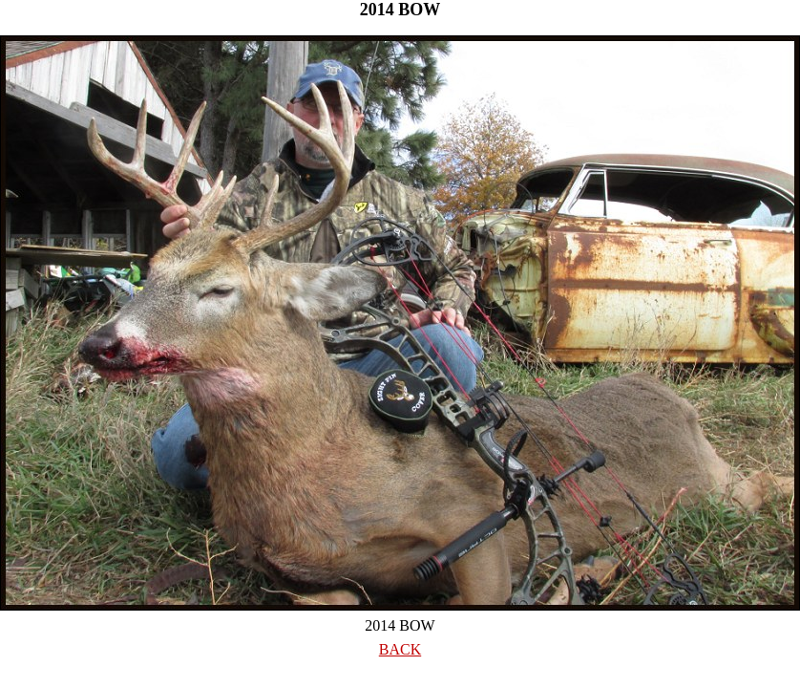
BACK (400, 649)
